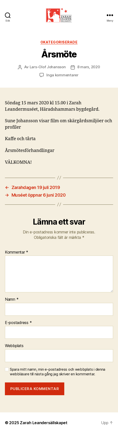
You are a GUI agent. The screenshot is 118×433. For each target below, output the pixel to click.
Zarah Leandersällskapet (43, 422)
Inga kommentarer (62, 75)
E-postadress (18, 323)
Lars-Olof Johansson (48, 67)
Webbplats (14, 346)
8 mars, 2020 (88, 67)
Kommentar (16, 252)
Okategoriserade (59, 42)
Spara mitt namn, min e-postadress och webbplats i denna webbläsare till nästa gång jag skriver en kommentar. (57, 371)
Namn (11, 299)
